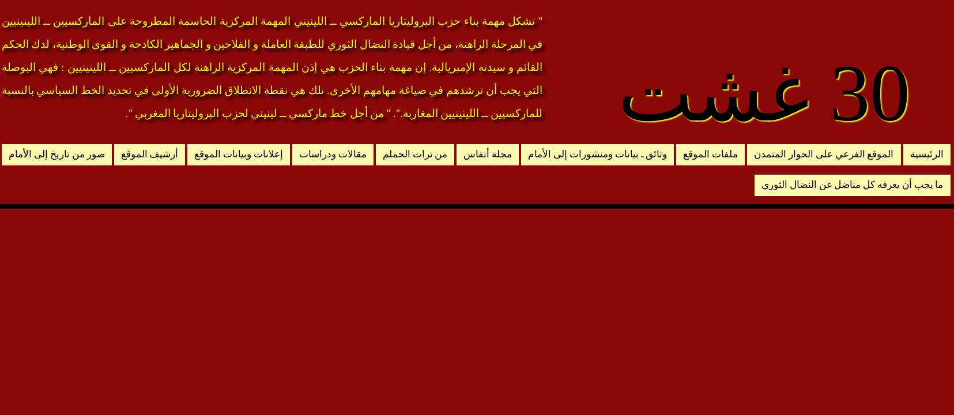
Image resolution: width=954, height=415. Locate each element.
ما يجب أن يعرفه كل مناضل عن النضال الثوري (852, 185)
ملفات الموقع (710, 154)
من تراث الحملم (415, 154)
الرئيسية (927, 154)
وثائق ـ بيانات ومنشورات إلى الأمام (597, 154)
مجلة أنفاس (487, 154)
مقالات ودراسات (333, 154)
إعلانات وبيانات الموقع (238, 154)
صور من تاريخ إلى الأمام (56, 154)
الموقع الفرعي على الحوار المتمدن (823, 154)
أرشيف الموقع (150, 154)
